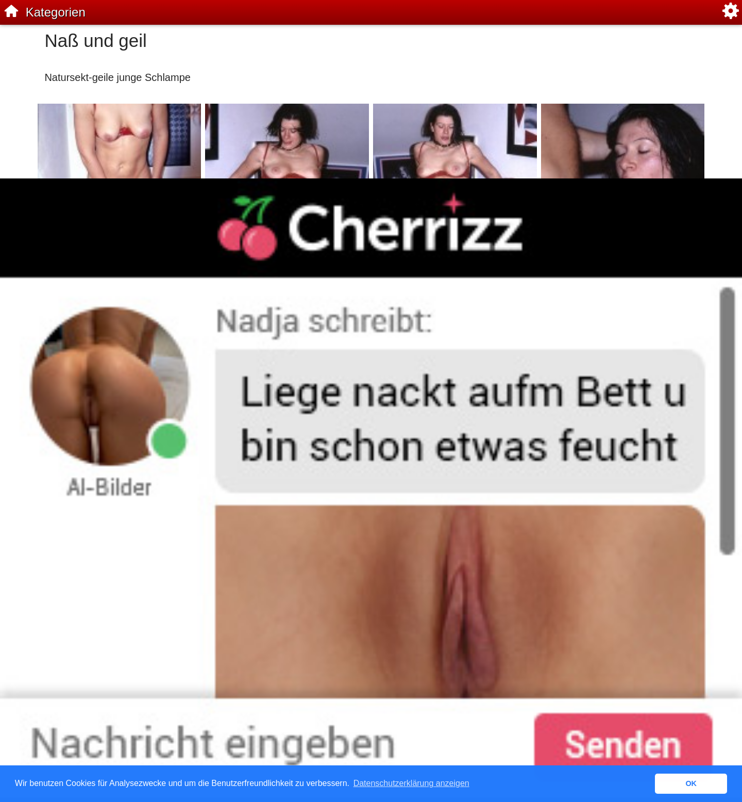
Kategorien (56, 12)
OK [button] (691, 783)
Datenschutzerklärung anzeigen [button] (411, 783)
